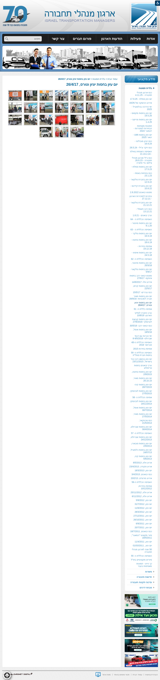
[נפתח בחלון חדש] (98, 674)
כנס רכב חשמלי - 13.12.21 (144, 210)
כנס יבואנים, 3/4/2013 (142, 474)
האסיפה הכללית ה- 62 (141, 259)
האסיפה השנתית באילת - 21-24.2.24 (141, 152)
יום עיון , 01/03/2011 (142, 545)
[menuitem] (151, 39)
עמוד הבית (113, 79)
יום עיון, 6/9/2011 (144, 523)
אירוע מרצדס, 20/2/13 (141, 478)
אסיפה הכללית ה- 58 (142, 397)
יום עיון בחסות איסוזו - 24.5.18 (142, 253)
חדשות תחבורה (144, 577)
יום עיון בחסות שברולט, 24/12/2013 (141, 438)
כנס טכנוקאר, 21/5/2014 (145, 421)
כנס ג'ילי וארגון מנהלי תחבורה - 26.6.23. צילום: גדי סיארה (142, 160)
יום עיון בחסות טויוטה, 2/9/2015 (142, 373)
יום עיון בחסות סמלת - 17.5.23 (141, 167)
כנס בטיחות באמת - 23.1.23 (143, 174)
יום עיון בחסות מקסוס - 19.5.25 (141, 114)
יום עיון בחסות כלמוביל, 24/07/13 (141, 451)
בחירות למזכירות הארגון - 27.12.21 (141, 197)
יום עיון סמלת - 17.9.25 (141, 99)
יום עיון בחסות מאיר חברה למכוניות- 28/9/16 (140, 297)
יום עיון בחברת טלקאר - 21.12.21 (141, 203)
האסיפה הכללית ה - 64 (141, 219)
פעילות (135, 39)
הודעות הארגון (111, 39)
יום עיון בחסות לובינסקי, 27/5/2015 (141, 392)
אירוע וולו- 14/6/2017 (142, 282)
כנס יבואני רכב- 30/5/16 (141, 325)
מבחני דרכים (146, 587)
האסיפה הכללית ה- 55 (141, 556)
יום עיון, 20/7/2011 (143, 527)
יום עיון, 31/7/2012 (143, 504)
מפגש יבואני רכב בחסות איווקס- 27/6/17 (141, 276)
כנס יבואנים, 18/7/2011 (141, 531)
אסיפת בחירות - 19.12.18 (144, 247)
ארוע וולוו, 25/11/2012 (141, 492)
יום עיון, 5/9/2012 (144, 500)
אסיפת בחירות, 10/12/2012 (145, 487)
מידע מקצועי (146, 79)
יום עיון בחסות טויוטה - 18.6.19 (141, 241)
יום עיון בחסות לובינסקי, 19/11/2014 (141, 402)
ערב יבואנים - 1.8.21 (142, 215)
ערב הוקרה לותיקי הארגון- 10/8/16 (143, 314)
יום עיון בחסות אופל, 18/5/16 (142, 330)
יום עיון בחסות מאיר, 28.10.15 (142, 379)
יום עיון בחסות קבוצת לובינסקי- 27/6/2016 (142, 320)
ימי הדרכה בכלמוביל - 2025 (142, 107)
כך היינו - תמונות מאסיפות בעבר (144, 564)
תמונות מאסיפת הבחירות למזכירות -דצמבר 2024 (143, 128)
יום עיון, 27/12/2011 (142, 516)
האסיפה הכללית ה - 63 (141, 229)
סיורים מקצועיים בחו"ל (141, 559)
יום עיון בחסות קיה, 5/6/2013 (143, 457)
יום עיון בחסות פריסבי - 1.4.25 (141, 120)
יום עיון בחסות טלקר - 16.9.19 (142, 234)
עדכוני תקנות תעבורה (141, 582)
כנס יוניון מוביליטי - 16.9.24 (143, 142)
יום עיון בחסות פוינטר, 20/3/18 (142, 264)
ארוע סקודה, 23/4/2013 (140, 466)
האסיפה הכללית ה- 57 (141, 433)
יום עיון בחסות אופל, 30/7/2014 (142, 408)
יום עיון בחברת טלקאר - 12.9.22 (141, 180)
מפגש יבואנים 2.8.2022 (141, 192)
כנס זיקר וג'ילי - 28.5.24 (141, 147)
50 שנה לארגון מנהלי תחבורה (142, 550)
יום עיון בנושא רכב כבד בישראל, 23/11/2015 (141, 360)
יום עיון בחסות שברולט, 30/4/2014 (141, 428)
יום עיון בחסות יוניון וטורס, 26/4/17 (92, 84)
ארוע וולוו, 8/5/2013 (142, 462)
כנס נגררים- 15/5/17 (142, 292)
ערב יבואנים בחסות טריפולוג (143, 366)
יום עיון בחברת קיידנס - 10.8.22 (141, 187)
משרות (148, 571)
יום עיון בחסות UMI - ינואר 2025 (142, 136)
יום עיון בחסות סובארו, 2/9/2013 (141, 444)
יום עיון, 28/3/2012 (143, 512)
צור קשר (58, 39)
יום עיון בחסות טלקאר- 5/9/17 (141, 270)
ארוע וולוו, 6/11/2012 (142, 496)
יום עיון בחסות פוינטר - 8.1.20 (141, 224)
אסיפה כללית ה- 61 (143, 309)
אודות (151, 39)
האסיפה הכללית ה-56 (142, 482)
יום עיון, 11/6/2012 (143, 508)
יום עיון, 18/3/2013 (143, 470)
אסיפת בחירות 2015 (142, 348)
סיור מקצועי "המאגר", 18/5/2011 (141, 536)
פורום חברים (82, 39)
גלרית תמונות (98, 79)
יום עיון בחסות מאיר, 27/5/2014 (142, 415)
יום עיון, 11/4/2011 (143, 541)
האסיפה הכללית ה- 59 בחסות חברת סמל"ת (141, 353)
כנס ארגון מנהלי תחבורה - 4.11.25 (143, 93)
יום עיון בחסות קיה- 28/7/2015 (143, 385)
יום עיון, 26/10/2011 (142, 519)
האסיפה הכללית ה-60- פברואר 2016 (141, 343)
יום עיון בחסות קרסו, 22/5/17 (142, 287)
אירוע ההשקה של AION (140, 103)
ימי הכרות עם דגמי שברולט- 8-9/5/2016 (142, 337)
